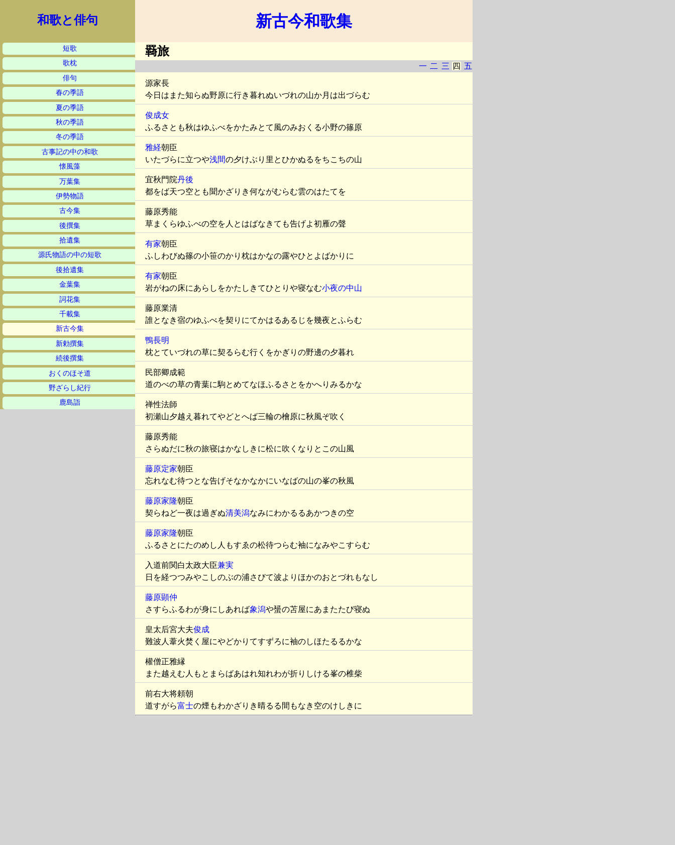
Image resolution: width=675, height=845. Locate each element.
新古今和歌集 (304, 21)
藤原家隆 (161, 501)
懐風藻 (69, 166)
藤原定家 (161, 468)
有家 (153, 243)
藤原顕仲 (161, 597)
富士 (185, 705)
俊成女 (157, 115)
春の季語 (70, 92)
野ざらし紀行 (70, 388)
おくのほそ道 (70, 373)
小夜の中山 (342, 288)
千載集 (69, 314)
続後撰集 (70, 358)
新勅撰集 (70, 343)
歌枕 (70, 63)
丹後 (185, 179)
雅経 (153, 147)
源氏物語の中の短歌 (69, 255)
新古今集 (70, 328)
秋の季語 (70, 122)
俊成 (201, 629)
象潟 (258, 609)
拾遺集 (69, 240)
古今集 (69, 210)
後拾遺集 (70, 270)
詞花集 (69, 299)
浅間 (217, 159)
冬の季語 (70, 137)
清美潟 (238, 513)
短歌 (70, 48)
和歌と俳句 (67, 20)
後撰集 (69, 225)
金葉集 (69, 284)
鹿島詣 (69, 402)
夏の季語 (70, 107)
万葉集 (69, 181)
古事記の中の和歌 (70, 152)
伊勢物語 (70, 196)
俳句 (70, 78)
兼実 (225, 565)
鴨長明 (157, 340)
